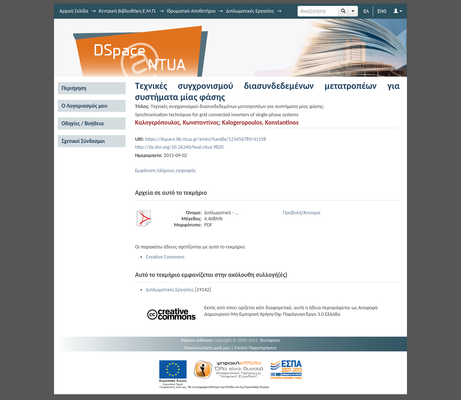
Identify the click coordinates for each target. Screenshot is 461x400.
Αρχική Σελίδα (73, 11)
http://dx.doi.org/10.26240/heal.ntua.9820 (179, 147)
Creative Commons (165, 257)
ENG (381, 11)
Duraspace (270, 340)
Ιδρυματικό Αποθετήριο (191, 11)
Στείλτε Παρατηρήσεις (255, 347)
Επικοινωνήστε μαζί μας (207, 347)
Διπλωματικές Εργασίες (250, 11)
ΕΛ (366, 11)
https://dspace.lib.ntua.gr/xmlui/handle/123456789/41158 (205, 139)
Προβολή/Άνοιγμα (302, 213)
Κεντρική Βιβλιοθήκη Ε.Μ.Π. (127, 11)
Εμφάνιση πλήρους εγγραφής (165, 170)
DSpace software (196, 340)
